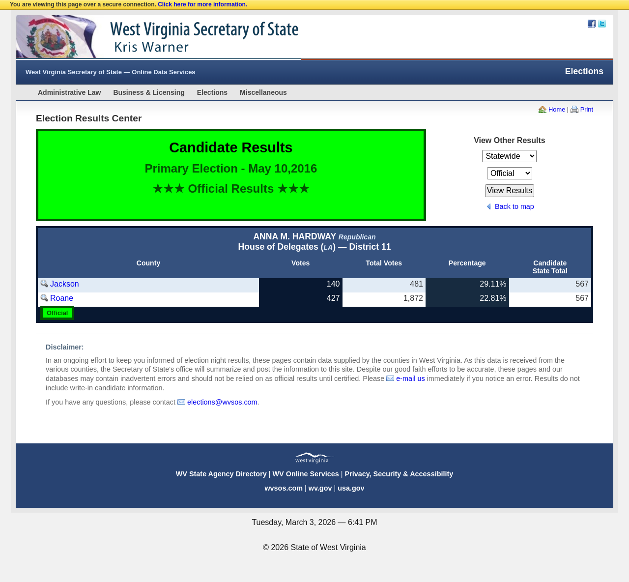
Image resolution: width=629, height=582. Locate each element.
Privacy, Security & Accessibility (398, 474)
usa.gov (351, 488)
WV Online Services (306, 474)
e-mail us (410, 378)
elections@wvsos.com (222, 402)
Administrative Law (69, 92)
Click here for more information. (202, 4)
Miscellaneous (263, 92)
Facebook (592, 24)
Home (556, 109)
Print (586, 109)
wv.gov (320, 488)
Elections (212, 92)
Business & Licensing (148, 92)
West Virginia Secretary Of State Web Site (142, 37)
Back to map (514, 206)
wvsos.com (283, 488)
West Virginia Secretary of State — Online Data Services (111, 72)
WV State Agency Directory (221, 474)
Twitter (602, 24)
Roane (61, 298)
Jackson (64, 284)
